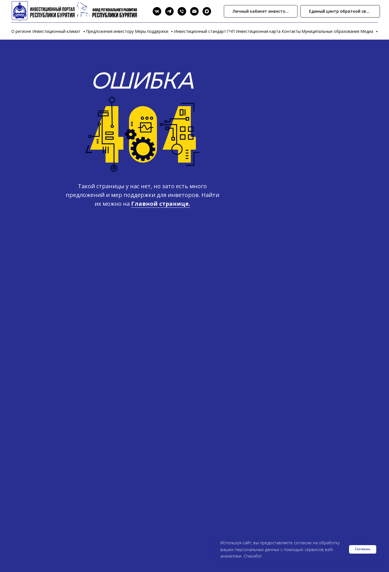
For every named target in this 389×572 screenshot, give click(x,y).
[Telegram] (169, 11)
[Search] (144, 11)
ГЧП (231, 31)
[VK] (157, 11)
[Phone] (182, 11)
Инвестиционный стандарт (200, 31)
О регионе (21, 31)
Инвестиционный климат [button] (57, 31)
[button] (340, 11)
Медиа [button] (367, 31)
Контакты (291, 31)
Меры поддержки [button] (152, 31)
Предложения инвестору (110, 31)
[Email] (194, 11)
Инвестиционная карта (258, 31)
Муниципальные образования (330, 31)
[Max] (207, 11)
